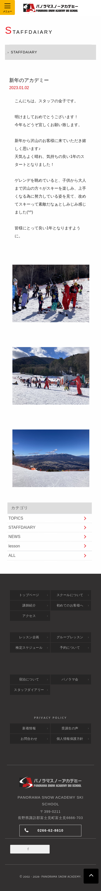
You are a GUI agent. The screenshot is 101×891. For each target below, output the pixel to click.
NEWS (14, 537)
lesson (14, 546)
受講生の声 (70, 728)
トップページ (29, 595)
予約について (70, 647)
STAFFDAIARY (21, 527)
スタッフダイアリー (29, 690)
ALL (11, 555)
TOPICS (15, 518)
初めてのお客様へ (70, 605)
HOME (5, 53)
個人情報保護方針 (70, 739)
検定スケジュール (29, 647)
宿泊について (29, 679)
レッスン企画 (29, 637)
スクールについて (70, 595)
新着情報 (29, 728)
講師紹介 (29, 605)
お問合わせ (29, 739)
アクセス (29, 616)
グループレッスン (70, 637)
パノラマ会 (70, 679)
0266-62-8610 (50, 830)
